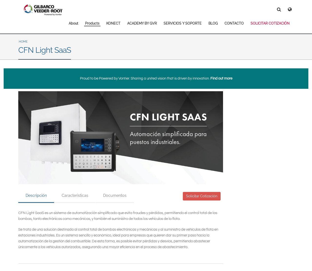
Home (23, 41)
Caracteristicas (75, 195)
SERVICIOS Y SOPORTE (183, 23)
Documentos (115, 195)
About (73, 23)
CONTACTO (234, 23)
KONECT (113, 23)
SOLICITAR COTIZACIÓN (270, 23)
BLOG (213, 23)
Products (92, 23)
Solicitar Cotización (201, 196)
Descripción (36, 195)
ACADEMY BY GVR (142, 23)
